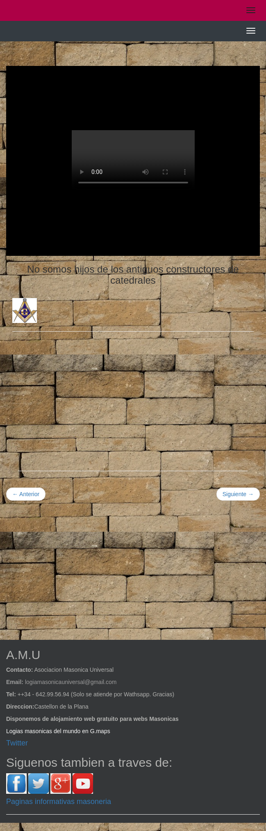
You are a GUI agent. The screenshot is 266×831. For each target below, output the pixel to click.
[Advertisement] (133, 397)
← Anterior (25, 494)
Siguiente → (238, 494)
